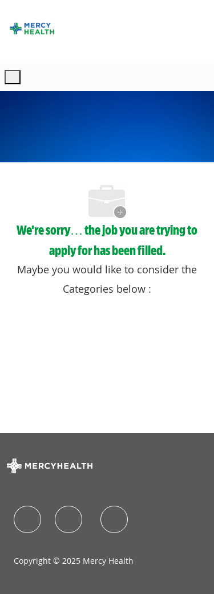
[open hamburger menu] (13, 77)
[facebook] (27, 519)
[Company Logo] (32, 28)
